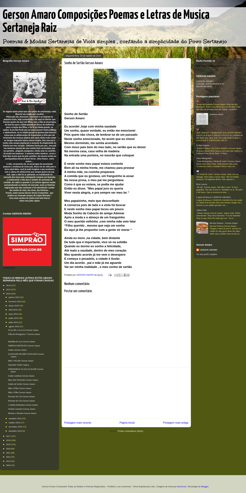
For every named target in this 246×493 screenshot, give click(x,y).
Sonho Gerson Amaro (17, 350)
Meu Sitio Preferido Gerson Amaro (23, 380)
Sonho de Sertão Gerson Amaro (21, 384)
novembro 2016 (16, 426)
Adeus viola (201, 210)
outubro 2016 (15, 422)
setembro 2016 (15, 418)
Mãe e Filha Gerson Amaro (19, 388)
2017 (8, 436)
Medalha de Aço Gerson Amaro (21, 341)
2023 (8, 461)
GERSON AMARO (208, 250)
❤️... (198, 101)
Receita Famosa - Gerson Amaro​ (224, 223)
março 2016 (14, 305)
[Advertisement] (126, 393)
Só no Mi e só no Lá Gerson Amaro (23, 330)
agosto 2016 (14, 326)
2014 (8, 285)
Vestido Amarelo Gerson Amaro (21, 409)
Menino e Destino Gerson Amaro (22, 413)
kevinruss (181, 486)
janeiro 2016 (14, 297)
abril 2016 (13, 309)
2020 (8, 448)
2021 (8, 452)
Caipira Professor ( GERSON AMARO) (213, 197)
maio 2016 (13, 314)
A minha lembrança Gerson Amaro (23, 405)
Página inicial (127, 422)
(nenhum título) (216, 114)
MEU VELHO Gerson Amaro (20, 360)
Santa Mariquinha (204, 158)
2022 (8, 457)
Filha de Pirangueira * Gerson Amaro (24, 334)
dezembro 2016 (15, 431)
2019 (8, 444)
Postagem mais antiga (175, 422)
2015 (8, 289)
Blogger (204, 486)
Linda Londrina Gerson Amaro (21, 376)
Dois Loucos (201, 184)
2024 (8, 465)
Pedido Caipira (202, 145)
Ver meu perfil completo (206, 254)
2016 (8, 293)
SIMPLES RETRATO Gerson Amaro (24, 345)
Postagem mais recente (77, 422)
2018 (8, 440)
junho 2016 (14, 318)
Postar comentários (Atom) (130, 431)
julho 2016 (13, 322)
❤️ (197, 129)
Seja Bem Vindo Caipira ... (19, 365)
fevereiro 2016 (15, 301)
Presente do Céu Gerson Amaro (21, 396)
